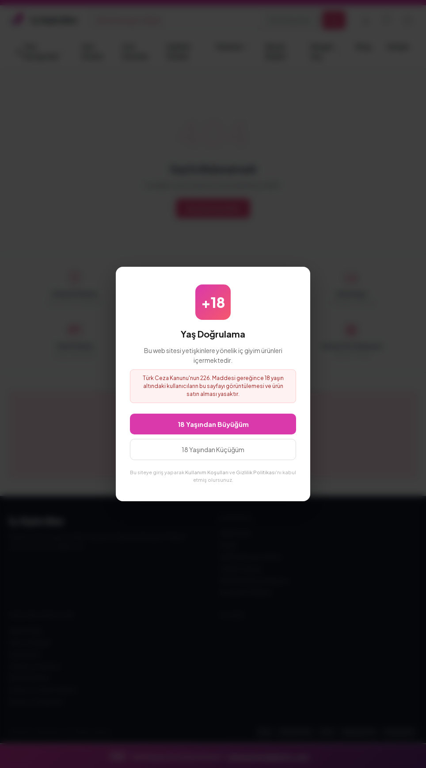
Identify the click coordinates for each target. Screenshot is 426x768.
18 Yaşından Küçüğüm (213, 449)
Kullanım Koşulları (206, 472)
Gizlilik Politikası (256, 472)
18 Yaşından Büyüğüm (213, 424)
